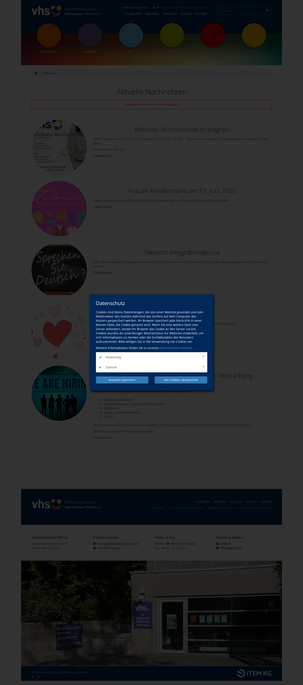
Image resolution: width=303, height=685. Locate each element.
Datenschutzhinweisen (176, 348)
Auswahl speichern (122, 380)
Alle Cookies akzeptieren (181, 380)
